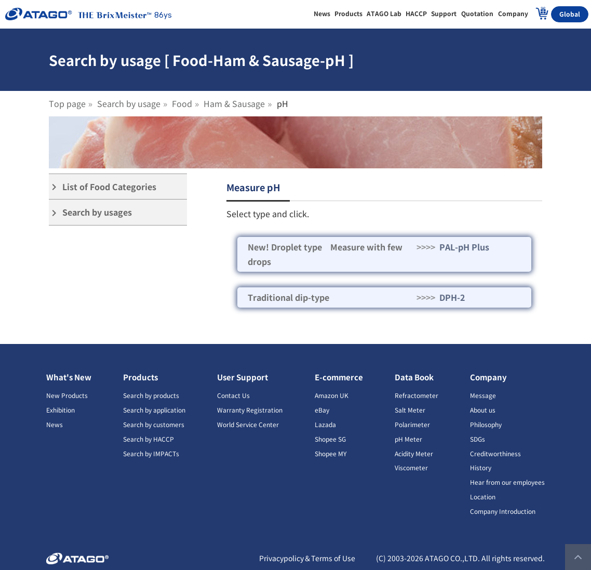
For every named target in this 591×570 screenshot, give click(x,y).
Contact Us (233, 395)
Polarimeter (412, 424)
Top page (67, 103)
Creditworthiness (495, 453)
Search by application (154, 409)
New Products (67, 395)
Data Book (414, 377)
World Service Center (248, 424)
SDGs (477, 438)
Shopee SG (330, 438)
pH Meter (408, 438)
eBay (322, 409)
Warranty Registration (250, 409)
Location (482, 496)
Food (182, 103)
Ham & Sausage (234, 103)
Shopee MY (330, 453)
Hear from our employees (507, 482)
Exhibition (60, 409)
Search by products (151, 395)
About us (482, 409)
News (54, 424)
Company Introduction (502, 511)
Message (483, 395)
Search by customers (153, 424)
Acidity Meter (414, 453)
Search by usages (90, 212)
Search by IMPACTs (151, 453)
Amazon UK (331, 395)
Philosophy (486, 424)
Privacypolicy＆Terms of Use (307, 558)
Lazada (325, 424)
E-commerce (339, 377)
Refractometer (416, 395)
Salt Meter (410, 409)
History (480, 467)
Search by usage (128, 103)
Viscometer (411, 467)
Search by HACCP (148, 438)
